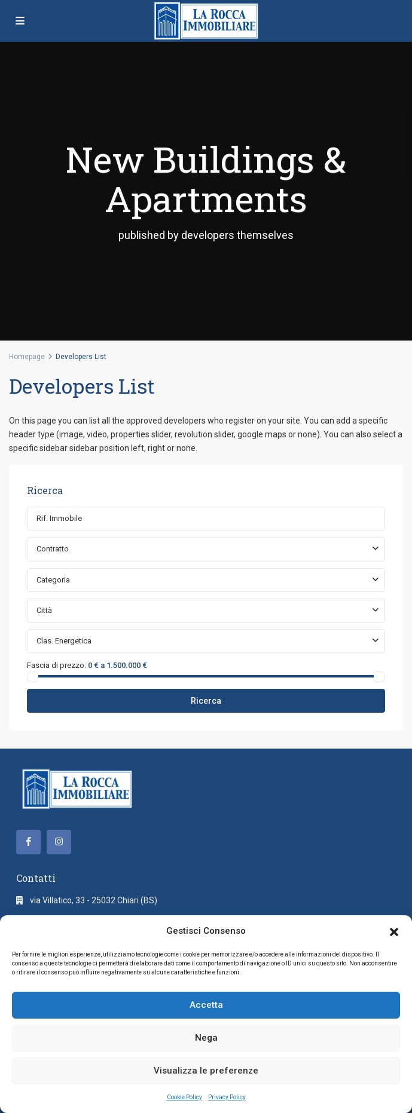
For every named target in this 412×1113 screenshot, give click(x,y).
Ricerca (206, 701)
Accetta (206, 1004)
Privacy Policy (227, 1097)
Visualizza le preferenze (206, 1070)
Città (44, 610)
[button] (394, 931)
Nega (206, 1037)
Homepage (27, 356)
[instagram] (59, 842)
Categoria (53, 579)
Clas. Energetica (63, 640)
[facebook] (28, 842)
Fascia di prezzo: (56, 665)
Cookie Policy (184, 1097)
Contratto (52, 548)
